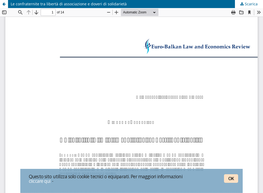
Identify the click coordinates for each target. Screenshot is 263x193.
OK (231, 178)
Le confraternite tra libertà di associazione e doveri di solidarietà (69, 3)
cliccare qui (40, 181)
